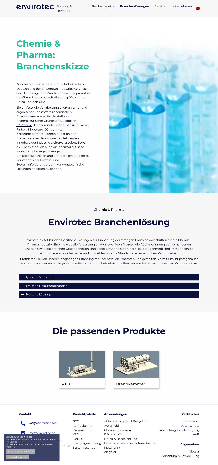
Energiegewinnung (87, 443)
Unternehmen (181, 6)
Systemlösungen (85, 447)
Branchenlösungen (134, 6)
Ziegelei (110, 452)
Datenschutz (189, 425)
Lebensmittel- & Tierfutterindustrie (129, 443)
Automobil (112, 425)
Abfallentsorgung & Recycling (126, 421)
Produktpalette (103, 6)
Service (160, 6)
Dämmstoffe (113, 434)
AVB (196, 434)
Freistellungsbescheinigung (178, 430)
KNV (76, 434)
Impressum (191, 421)
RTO (76, 421)
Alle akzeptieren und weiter (20, 451)
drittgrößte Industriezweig (61, 88)
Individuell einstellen (17, 457)
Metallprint (112, 447)
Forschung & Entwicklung (180, 456)
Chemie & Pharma (117, 430)
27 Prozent (24, 125)
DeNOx (78, 439)
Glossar (194, 451)
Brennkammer (83, 430)
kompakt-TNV (83, 425)
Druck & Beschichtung (120, 439)
